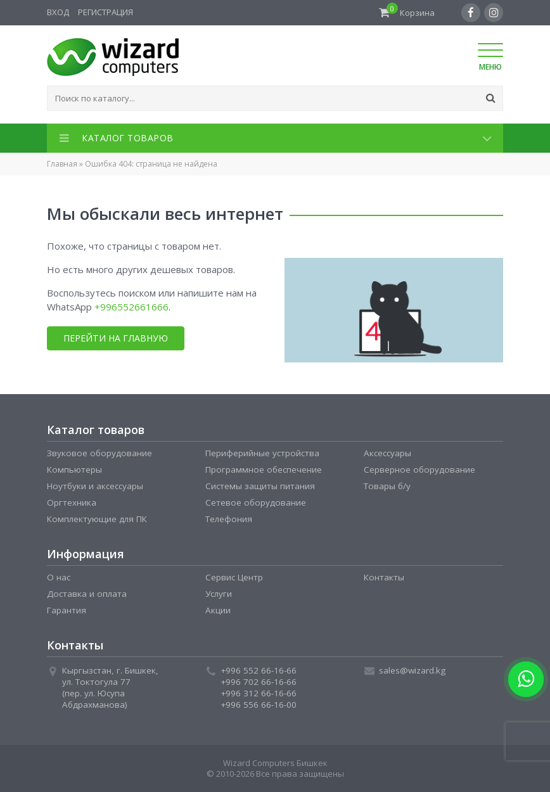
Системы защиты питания (260, 486)
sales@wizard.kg (412, 670)
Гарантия (66, 610)
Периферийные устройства (262, 453)
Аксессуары (387, 453)
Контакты (384, 577)
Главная (62, 163)
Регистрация (105, 12)
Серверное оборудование (419, 469)
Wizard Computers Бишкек (275, 763)
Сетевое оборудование (255, 502)
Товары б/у (387, 486)
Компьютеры (74, 469)
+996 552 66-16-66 (259, 670)
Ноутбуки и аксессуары (95, 486)
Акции (218, 610)
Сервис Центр (234, 577)
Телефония (228, 519)
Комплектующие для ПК (97, 519)
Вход (58, 12)
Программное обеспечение (263, 469)
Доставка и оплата (87, 593)
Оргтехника (71, 502)
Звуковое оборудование (99, 453)
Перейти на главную (115, 338)
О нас (58, 577)
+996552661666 (131, 306)
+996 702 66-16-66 (259, 681)
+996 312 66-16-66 (259, 693)
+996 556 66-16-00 (259, 704)
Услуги (218, 593)
